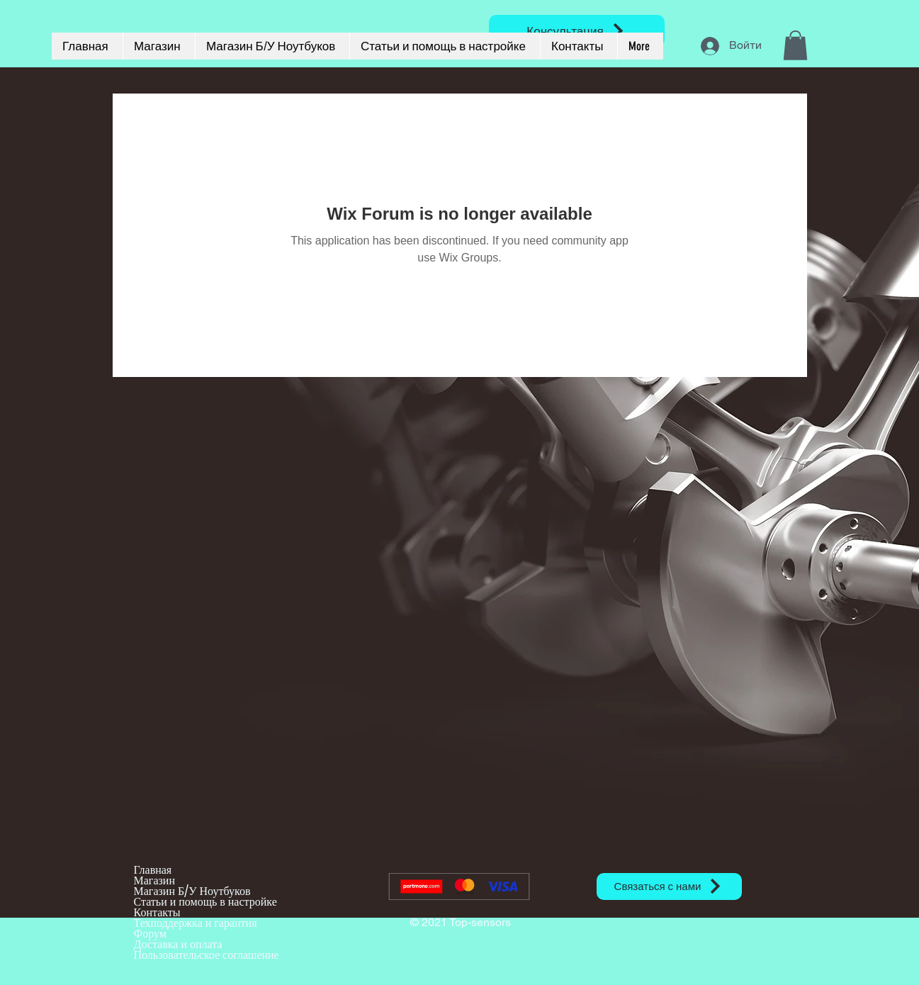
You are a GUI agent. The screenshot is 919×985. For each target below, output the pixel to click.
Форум (150, 933)
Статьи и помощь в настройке (205, 901)
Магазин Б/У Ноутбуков (192, 891)
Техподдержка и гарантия (195, 923)
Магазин (154, 880)
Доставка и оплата (178, 944)
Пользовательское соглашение (206, 955)
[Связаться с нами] (669, 886)
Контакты (157, 912)
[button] (795, 45)
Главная (153, 870)
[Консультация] (577, 31)
